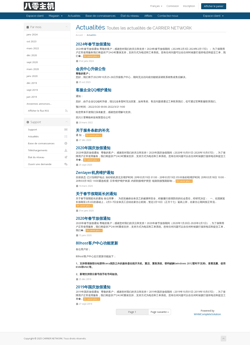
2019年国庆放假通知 (93, 286)
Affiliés (148, 15)
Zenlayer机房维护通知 (95, 172)
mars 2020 (33, 69)
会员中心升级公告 (91, 68)
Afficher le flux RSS (47, 111)
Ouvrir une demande (47, 164)
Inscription (189, 6)
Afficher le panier (213, 6)
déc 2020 (32, 55)
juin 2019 (32, 96)
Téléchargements (47, 150)
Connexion (173, 6)
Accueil (79, 35)
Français (156, 6)
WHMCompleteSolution (207, 314)
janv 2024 (32, 34)
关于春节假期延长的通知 (96, 193)
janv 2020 (32, 76)
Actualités (74, 15)
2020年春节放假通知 (93, 218)
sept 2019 (32, 89)
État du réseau (130, 15)
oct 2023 (31, 41)
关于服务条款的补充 (92, 130)
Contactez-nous (167, 15)
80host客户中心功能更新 (97, 243)
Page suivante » (160, 312)
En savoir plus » (91, 56)
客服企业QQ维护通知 (93, 89)
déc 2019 (32, 83)
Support (47, 129)
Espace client (35, 15)
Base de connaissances (100, 15)
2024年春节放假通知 (93, 44)
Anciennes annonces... (39, 103)
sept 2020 (32, 62)
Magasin (55, 15)
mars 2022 (33, 48)
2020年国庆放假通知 (93, 147)
